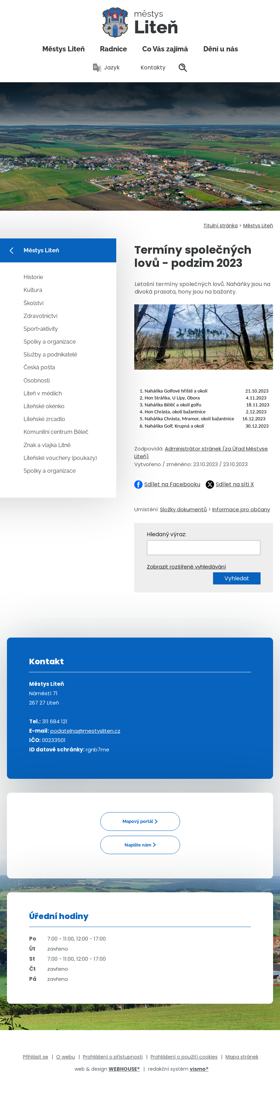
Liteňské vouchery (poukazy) (60, 458)
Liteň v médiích (43, 393)
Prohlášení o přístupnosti (113, 1056)
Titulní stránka (220, 225)
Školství (33, 303)
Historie (33, 277)
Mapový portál (137, 821)
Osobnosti (37, 380)
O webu (65, 1056)
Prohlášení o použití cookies (184, 1056)
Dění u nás (220, 49)
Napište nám (138, 845)
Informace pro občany (241, 509)
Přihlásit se (35, 1056)
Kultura (33, 290)
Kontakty (149, 67)
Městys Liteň (63, 49)
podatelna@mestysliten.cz (85, 730)
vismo (199, 1068)
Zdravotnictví (40, 316)
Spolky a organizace (50, 341)
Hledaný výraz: (166, 534)
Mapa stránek (242, 1056)
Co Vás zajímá (165, 49)
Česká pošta (39, 367)
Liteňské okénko (44, 406)
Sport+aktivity (41, 329)
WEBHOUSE (124, 1068)
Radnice (113, 49)
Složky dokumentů (183, 509)
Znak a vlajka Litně (47, 445)
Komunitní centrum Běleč (56, 432)
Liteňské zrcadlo (44, 419)
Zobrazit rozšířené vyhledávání (186, 566)
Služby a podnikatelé (50, 354)
